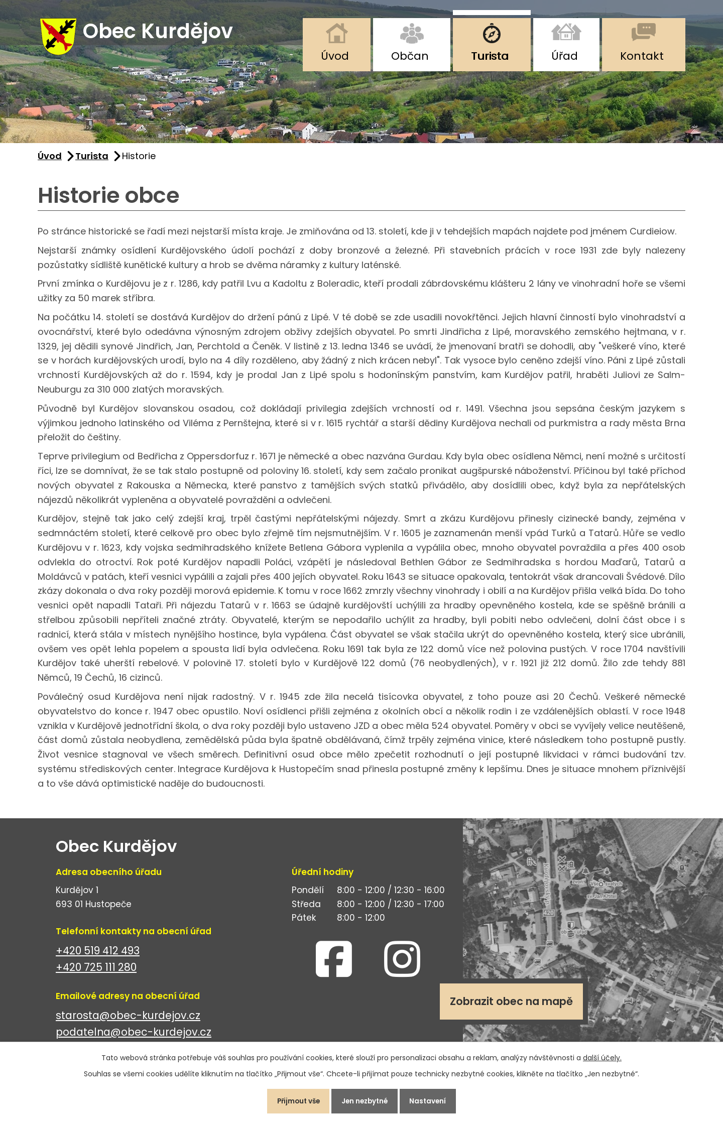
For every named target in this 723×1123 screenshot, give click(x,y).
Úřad (564, 56)
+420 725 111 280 (96, 971)
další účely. (602, 1055)
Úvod (335, 56)
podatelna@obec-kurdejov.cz (133, 1036)
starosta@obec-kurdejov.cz (128, 1020)
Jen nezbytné (365, 1100)
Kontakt (642, 56)
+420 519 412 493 (98, 955)
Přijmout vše (293, 1100)
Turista (490, 56)
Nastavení (434, 1100)
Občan (410, 56)
